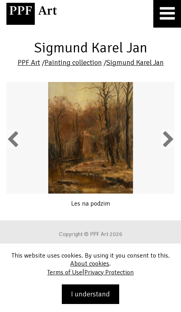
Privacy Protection (109, 272)
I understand (90, 294)
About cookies (89, 264)
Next (167, 139)
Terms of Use (64, 272)
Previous (13, 139)
